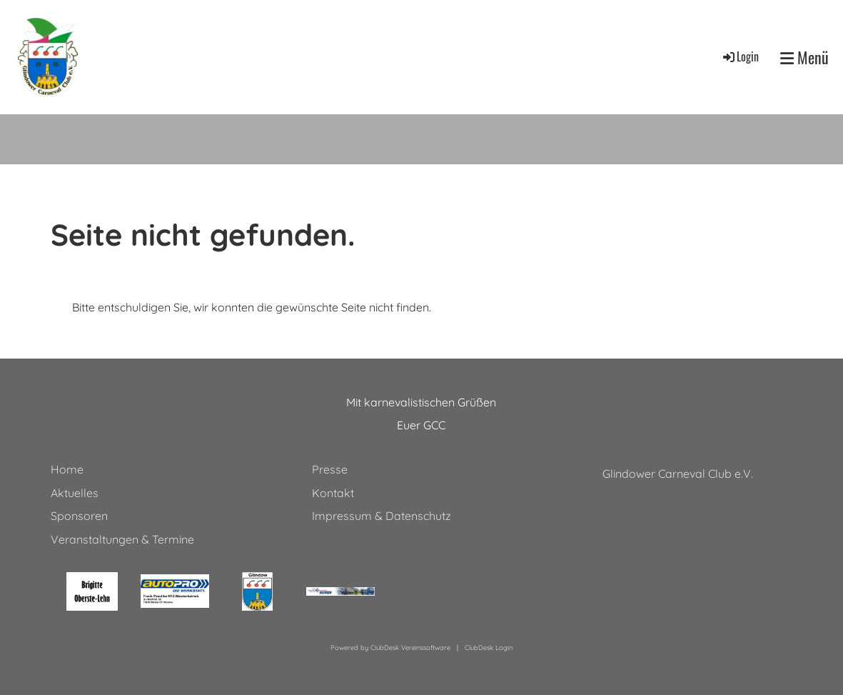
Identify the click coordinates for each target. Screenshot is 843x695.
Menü (804, 57)
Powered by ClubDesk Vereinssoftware (390, 647)
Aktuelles (75, 493)
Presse (330, 469)
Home (67, 469)
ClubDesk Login (489, 647)
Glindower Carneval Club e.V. (677, 473)
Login (740, 56)
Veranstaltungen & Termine (122, 539)
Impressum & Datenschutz (381, 516)
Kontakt (333, 493)
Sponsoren (79, 516)
